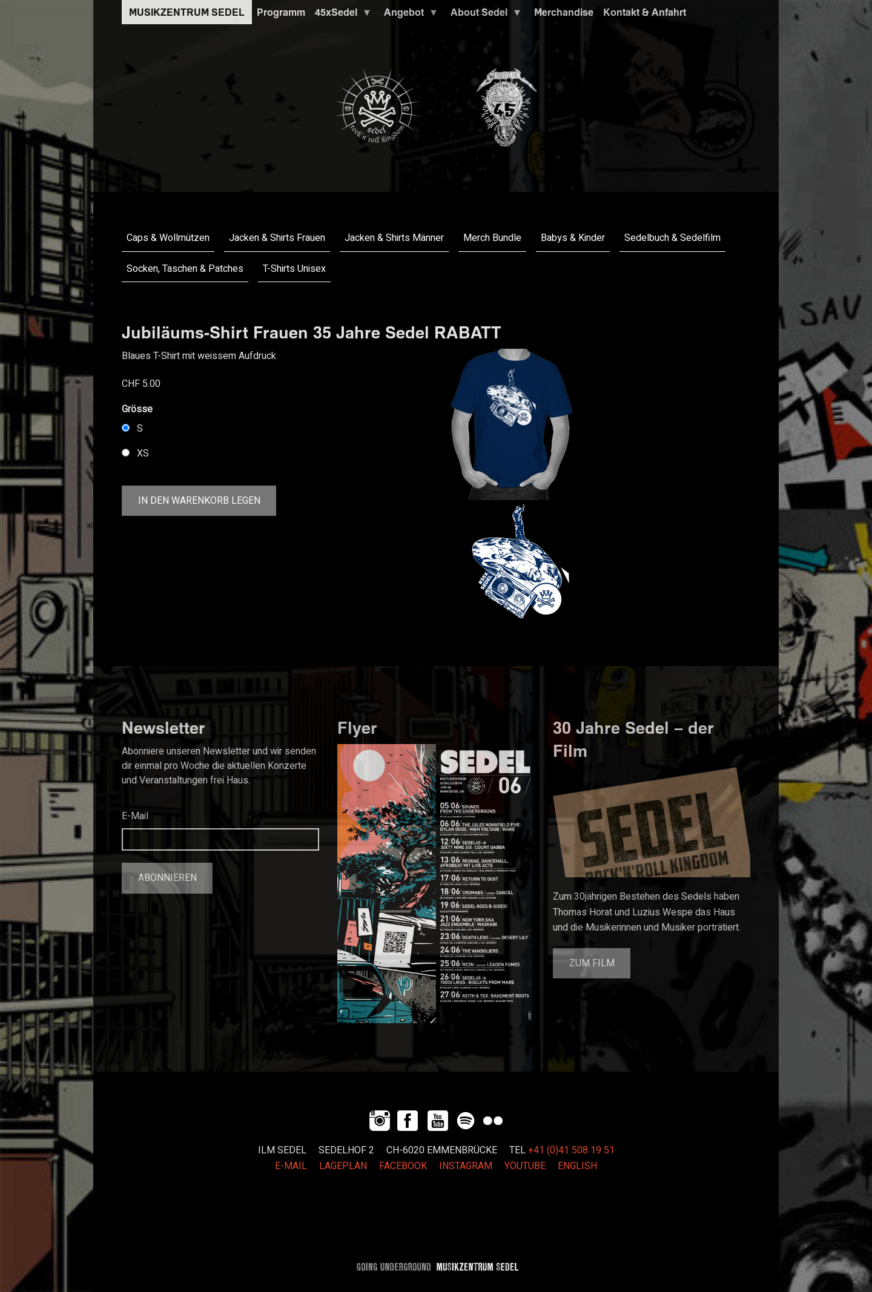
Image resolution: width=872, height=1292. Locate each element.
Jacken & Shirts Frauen (277, 238)
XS (143, 453)
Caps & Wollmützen (168, 238)
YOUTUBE (525, 1166)
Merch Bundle (492, 238)
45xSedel (341, 15)
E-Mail (135, 816)
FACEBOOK (403, 1166)
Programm (281, 12)
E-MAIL (291, 1166)
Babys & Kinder (573, 238)
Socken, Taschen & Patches (185, 269)
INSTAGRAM (465, 1166)
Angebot (408, 15)
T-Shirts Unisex (294, 269)
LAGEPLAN (343, 1166)
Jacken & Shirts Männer (394, 238)
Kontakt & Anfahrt (644, 12)
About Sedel (484, 15)
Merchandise (563, 12)
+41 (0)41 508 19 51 (571, 1150)
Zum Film (592, 963)
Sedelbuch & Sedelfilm (672, 238)
